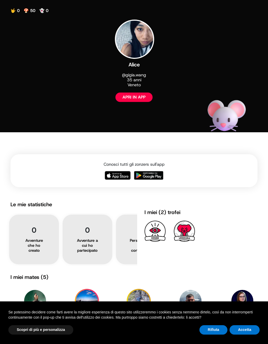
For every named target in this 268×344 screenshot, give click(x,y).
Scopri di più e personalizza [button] (41, 330)
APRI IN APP (134, 97)
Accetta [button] (244, 330)
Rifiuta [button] (213, 330)
